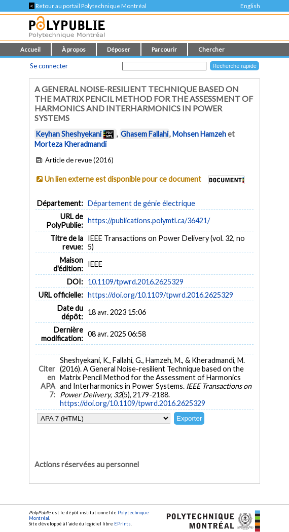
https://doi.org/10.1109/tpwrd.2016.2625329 (160, 295)
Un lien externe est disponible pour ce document (123, 179)
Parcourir (164, 49)
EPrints (122, 523)
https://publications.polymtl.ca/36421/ (149, 220)
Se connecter (49, 66)
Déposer (118, 49)
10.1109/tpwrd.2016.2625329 (136, 281)
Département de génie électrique (141, 203)
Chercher (211, 49)
